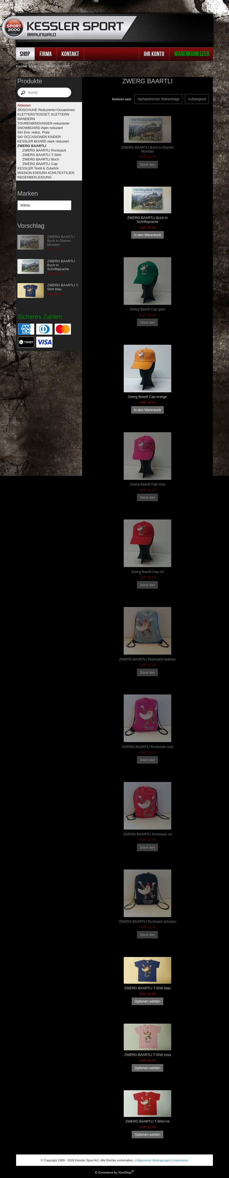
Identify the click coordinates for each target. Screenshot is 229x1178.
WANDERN (26, 119)
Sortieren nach (121, 99)
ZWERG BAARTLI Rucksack (44, 150)
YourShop (125, 1172)
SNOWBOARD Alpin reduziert (40, 128)
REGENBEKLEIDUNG (34, 177)
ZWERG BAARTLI (31, 146)
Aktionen (24, 105)
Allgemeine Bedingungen (153, 1160)
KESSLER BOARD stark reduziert (43, 141)
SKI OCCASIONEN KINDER (39, 137)
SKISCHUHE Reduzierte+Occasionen (46, 110)
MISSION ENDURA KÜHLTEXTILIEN (45, 172)
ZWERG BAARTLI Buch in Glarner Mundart (61, 241)
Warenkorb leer (191, 53)
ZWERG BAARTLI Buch (40, 159)
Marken (27, 193)
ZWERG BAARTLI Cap (40, 163)
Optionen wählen (147, 1001)
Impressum (180, 1160)
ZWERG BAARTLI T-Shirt (41, 155)
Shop (25, 53)
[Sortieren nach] (197, 99)
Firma (46, 53)
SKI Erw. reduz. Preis (33, 132)
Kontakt (70, 53)
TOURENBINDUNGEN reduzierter (43, 123)
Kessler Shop (26, 66)
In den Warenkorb (147, 235)
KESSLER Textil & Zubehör (38, 168)
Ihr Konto (154, 53)
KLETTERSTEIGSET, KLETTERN (43, 114)
